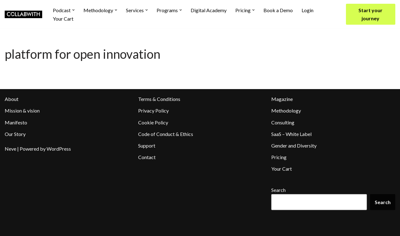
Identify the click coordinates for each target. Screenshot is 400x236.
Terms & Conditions (159, 99)
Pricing (279, 157)
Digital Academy (209, 10)
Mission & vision (22, 110)
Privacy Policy (153, 110)
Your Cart (63, 19)
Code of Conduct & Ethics (165, 134)
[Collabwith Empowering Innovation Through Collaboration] (23, 14)
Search (278, 190)
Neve (10, 149)
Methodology (286, 110)
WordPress (59, 149)
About (11, 99)
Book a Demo (278, 10)
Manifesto (16, 122)
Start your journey (370, 14)
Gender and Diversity (294, 145)
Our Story (15, 134)
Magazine (282, 99)
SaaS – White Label (291, 134)
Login (307, 10)
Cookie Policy (153, 122)
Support (146, 145)
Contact (147, 157)
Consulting (282, 122)
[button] (73, 10)
